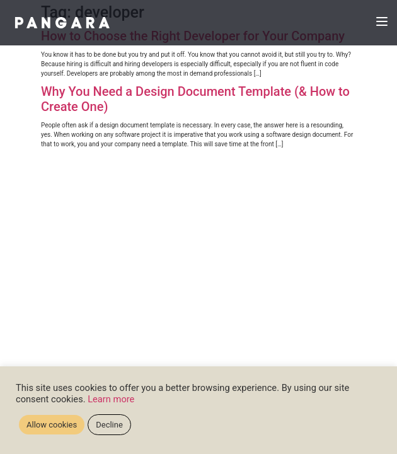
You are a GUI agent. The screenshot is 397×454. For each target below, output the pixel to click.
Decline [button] (109, 424)
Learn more (111, 399)
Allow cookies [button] (51, 424)
